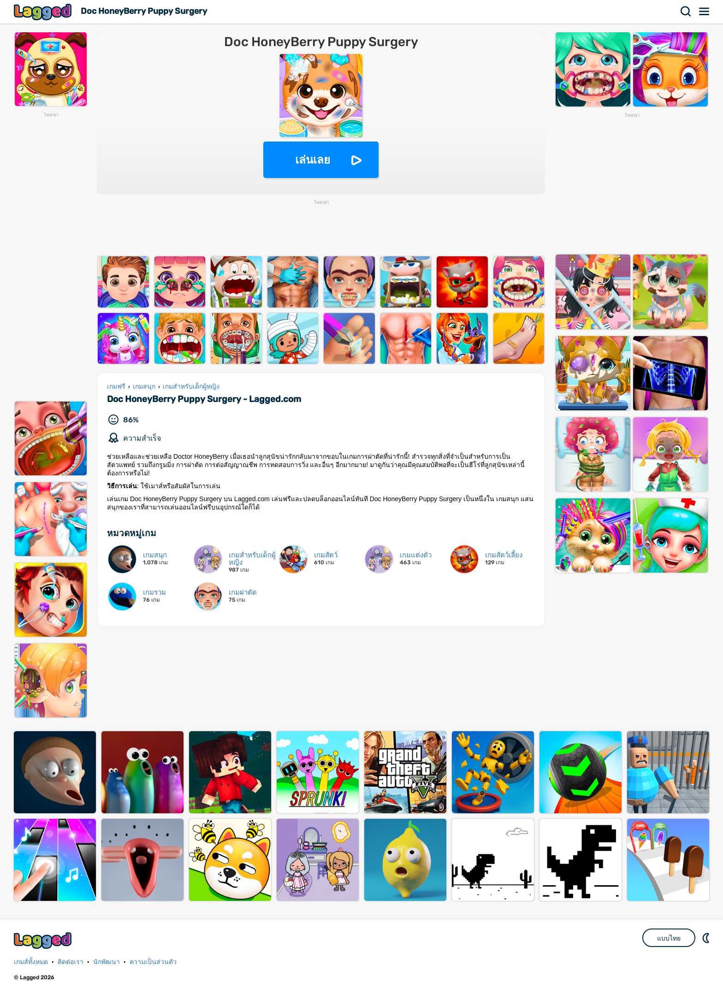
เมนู (704, 11)
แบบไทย (669, 938)
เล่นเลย (312, 160)
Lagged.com (44, 940)
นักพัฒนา (106, 962)
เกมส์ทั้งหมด (31, 962)
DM (707, 938)
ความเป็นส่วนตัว (153, 962)
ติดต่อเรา (70, 962)
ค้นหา (686, 11)
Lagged (44, 12)
